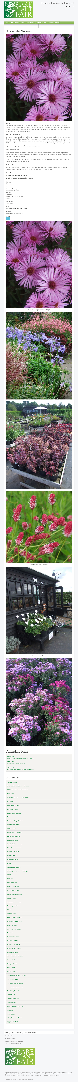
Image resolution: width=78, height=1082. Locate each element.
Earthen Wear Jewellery (14, 813)
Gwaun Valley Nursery (13, 836)
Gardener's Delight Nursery (15, 821)
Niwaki (9, 909)
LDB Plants (10, 875)
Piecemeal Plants (12, 925)
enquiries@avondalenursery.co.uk (16, 208)
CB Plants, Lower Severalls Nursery (17, 790)
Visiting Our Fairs (41, 22)
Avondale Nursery (12, 782)
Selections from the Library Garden (17, 175)
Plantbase (10, 933)
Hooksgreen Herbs (12, 859)
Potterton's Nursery (12, 940)
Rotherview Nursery (12, 952)
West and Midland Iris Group (15, 1006)
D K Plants (10, 801)
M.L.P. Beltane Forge (13, 890)
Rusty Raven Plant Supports (15, 956)
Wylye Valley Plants (12, 1022)
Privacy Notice (44, 26)
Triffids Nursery (11, 1002)
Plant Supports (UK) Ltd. (14, 929)
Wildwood (10, 1010)
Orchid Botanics (11, 913)
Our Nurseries (30, 22)
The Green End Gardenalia (15, 983)
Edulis (9, 817)
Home (7, 22)
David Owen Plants (12, 809)
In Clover (9, 863)
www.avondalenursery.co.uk (14, 213)
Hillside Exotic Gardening (14, 844)
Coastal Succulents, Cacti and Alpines (18, 797)
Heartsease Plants (12, 840)
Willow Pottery (11, 1014)
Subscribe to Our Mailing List (14, 26)
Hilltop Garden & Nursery (14, 848)
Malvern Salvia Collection (14, 894)
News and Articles (54, 22)
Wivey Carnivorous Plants (14, 1018)
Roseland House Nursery (14, 948)
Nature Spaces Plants (13, 906)
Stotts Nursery (11, 971)
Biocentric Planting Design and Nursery (18, 786)
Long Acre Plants (12, 882)
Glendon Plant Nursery (13, 824)
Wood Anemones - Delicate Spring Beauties (19, 178)
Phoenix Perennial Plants (14, 921)
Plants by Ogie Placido (13, 937)
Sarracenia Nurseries (13, 960)
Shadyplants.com (12, 964)
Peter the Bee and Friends (14, 917)
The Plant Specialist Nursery (15, 987)
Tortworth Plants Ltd (13, 998)
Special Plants (11, 967)
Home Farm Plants (12, 855)
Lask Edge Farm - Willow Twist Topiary (18, 871)
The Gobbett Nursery (13, 979)
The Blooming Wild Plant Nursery (16, 975)
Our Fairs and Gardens (17, 22)
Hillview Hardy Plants (13, 851)
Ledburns (10, 878)
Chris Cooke (10, 793)
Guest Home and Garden (14, 832)
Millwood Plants (11, 898)
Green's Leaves (11, 828)
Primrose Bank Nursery (13, 944)
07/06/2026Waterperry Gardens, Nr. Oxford (16, 762)
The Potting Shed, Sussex (14, 991)
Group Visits (27, 26)
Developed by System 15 (27, 1079)
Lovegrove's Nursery (13, 886)
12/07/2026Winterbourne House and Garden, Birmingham (20, 768)
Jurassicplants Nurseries (14, 867)
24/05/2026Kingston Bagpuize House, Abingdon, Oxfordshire (21, 757)
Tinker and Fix (11, 994)
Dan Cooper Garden (13, 805)
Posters (35, 26)
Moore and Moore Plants (14, 902)
